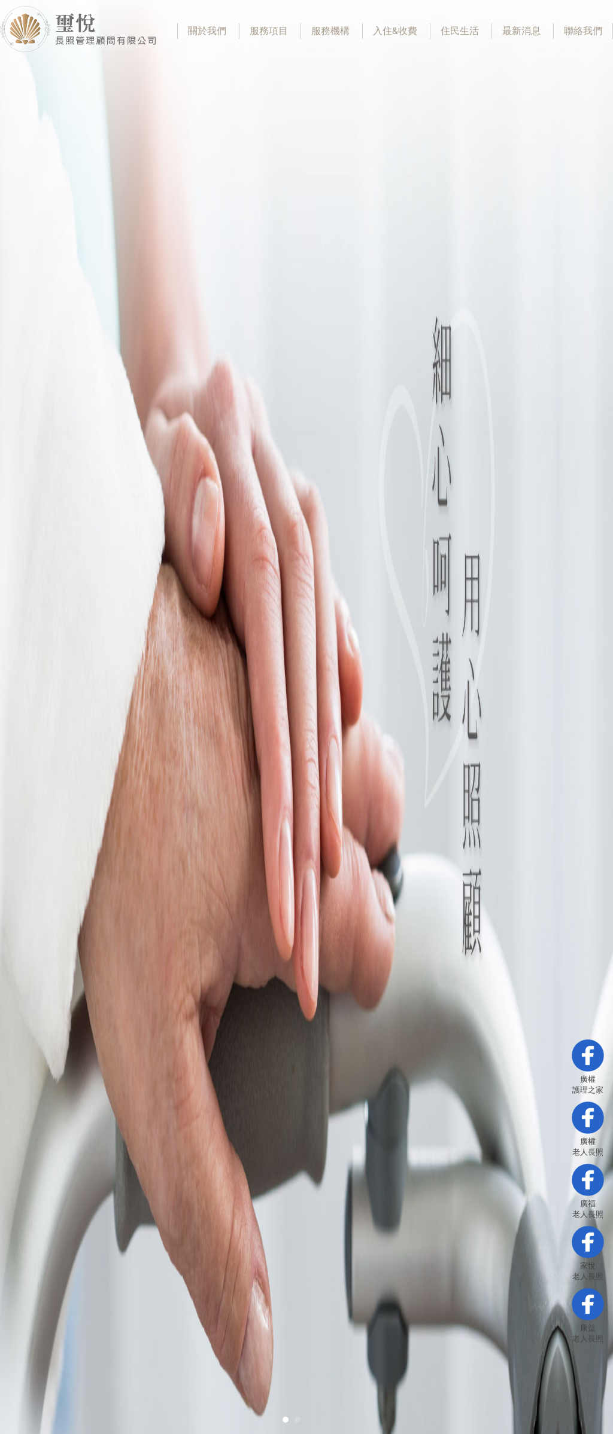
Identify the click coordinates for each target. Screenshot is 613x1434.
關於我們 (207, 31)
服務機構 (330, 31)
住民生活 (460, 31)
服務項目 (269, 31)
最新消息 (521, 31)
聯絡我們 (583, 31)
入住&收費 (395, 31)
